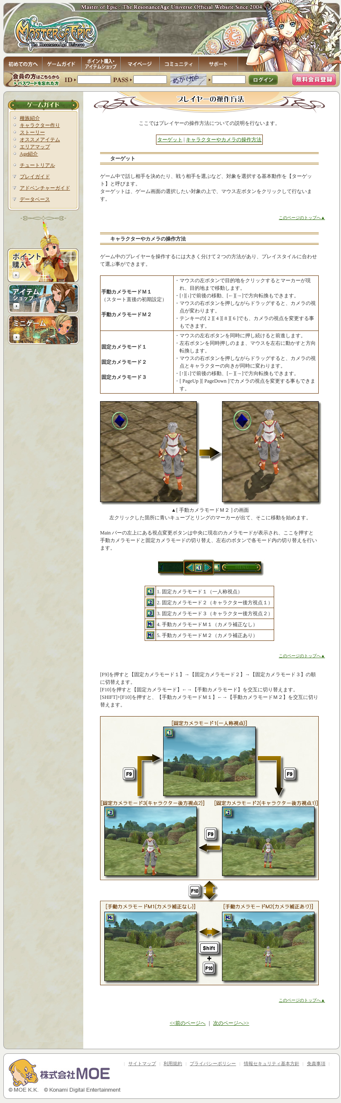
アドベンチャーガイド (45, 188)
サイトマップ (142, 1063)
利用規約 (173, 1063)
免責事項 (316, 1063)
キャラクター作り (40, 125)
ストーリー (32, 132)
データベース (35, 199)
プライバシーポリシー (213, 1063)
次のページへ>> (231, 1023)
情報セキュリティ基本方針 (271, 1063)
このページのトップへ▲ (302, 217)
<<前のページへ (187, 1023)
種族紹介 (30, 118)
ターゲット (169, 140)
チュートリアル (37, 165)
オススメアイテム (40, 140)
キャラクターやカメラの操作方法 (224, 140)
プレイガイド (35, 177)
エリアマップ (35, 147)
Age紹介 (29, 154)
